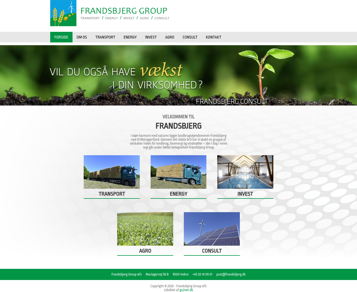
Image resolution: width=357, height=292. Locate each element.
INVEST (151, 37)
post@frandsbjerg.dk (231, 274)
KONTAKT (213, 37)
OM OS (82, 37)
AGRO (169, 37)
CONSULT (190, 37)
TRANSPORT (105, 37)
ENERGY (130, 37)
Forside (61, 37)
